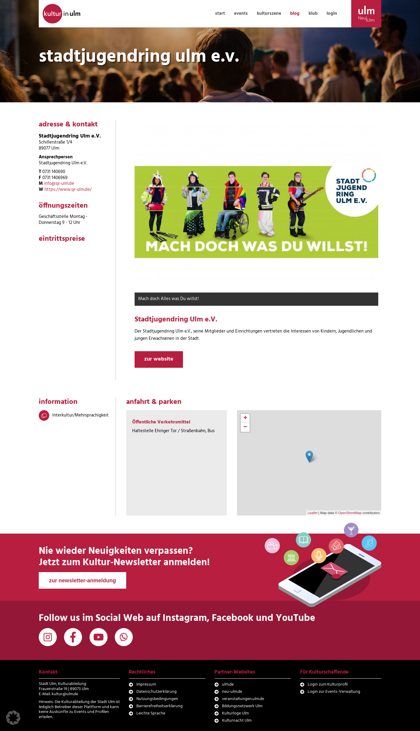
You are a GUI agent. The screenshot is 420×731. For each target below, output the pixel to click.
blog (295, 13)
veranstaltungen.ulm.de (243, 698)
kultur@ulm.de (65, 694)
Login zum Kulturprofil (328, 684)
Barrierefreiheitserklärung (159, 706)
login (332, 13)
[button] (13, 718)
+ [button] (245, 418)
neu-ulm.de (232, 691)
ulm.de (228, 684)
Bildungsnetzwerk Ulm (242, 706)
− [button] (245, 427)
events (241, 13)
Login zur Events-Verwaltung (334, 691)
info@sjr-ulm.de (59, 183)
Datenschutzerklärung (156, 691)
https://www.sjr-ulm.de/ (68, 189)
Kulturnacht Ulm (236, 720)
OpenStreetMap (350, 513)
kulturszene (269, 13)
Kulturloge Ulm (235, 713)
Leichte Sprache (150, 713)
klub (313, 13)
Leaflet (313, 513)
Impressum (146, 684)
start (220, 13)
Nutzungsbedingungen (157, 698)
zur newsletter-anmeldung (82, 581)
